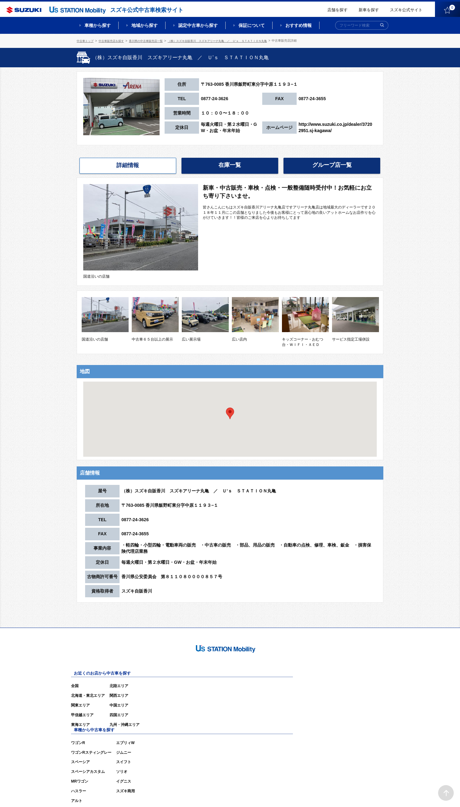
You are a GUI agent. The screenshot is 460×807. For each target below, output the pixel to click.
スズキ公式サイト (406, 10)
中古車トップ (86, 40)
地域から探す (144, 25)
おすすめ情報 (298, 25)
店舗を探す (337, 10)
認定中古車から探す (198, 25)
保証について (251, 25)
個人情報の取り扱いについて (359, 793)
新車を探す (369, 10)
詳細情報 (127, 165)
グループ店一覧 (332, 164)
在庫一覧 (229, 164)
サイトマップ (277, 793)
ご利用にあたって (312, 793)
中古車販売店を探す (114, 40)
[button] (230, 412)
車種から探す (97, 25)
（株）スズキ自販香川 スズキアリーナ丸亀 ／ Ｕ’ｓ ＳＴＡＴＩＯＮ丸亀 (231, 40)
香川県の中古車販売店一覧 (152, 40)
